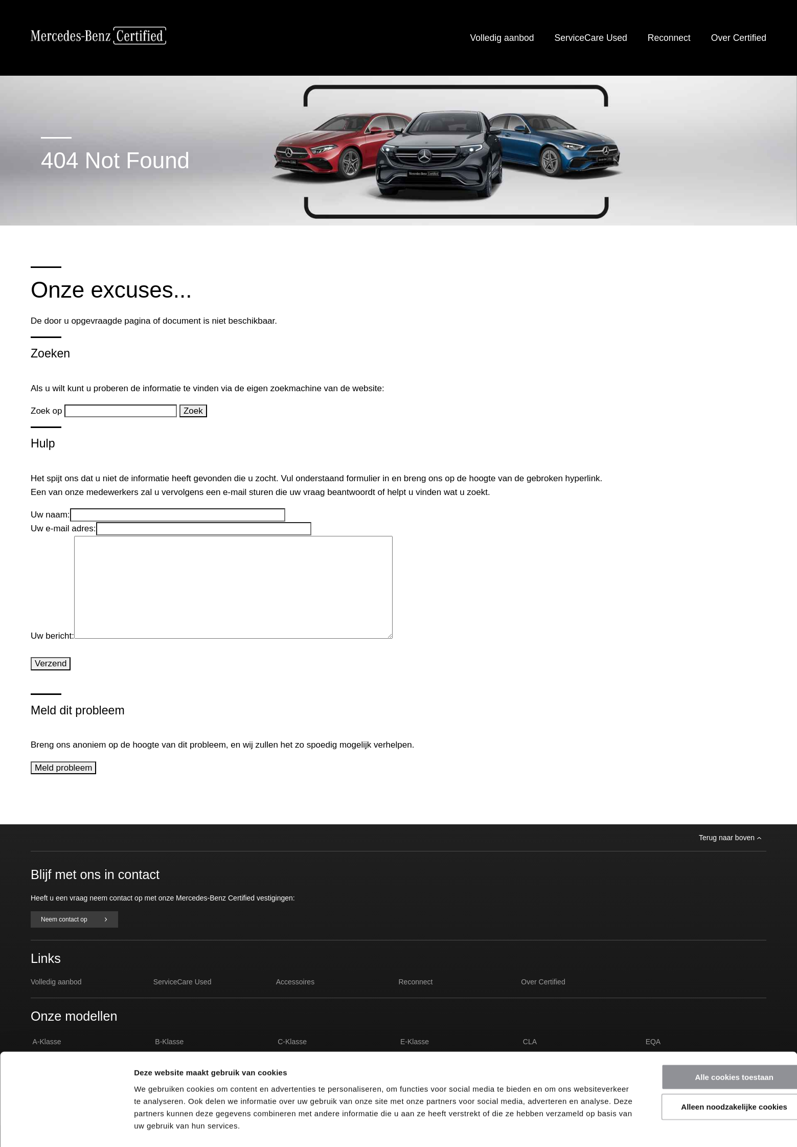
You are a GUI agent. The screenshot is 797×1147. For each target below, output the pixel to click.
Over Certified (738, 38)
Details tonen (552, 1126)
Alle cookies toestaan (711, 1045)
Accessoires (295, 982)
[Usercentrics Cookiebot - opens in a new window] (66, 1127)
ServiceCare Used (590, 38)
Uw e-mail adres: (63, 528)
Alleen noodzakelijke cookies (711, 1075)
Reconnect (669, 38)
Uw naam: (50, 515)
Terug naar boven (730, 838)
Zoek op (47, 411)
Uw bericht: (52, 636)
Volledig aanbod (502, 38)
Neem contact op (74, 919)
